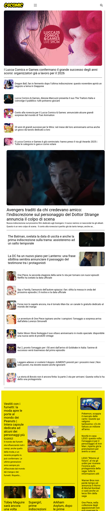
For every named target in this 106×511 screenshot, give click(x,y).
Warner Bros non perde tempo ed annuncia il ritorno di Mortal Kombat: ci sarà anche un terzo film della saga (91, 488)
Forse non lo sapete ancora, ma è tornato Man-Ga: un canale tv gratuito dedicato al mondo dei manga (60, 305)
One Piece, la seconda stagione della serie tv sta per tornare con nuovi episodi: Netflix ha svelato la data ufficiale (58, 276)
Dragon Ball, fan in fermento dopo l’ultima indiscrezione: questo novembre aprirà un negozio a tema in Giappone (58, 85)
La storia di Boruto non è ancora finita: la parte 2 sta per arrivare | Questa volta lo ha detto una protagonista (61, 378)
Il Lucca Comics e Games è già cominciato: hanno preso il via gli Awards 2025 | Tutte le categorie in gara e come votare (56, 143)
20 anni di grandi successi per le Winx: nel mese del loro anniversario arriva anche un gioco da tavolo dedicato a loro (57, 128)
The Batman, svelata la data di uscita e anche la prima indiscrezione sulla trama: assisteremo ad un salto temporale (41, 240)
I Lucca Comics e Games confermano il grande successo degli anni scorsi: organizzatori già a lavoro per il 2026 (50, 71)
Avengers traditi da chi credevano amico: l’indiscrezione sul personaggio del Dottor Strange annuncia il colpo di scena (53, 214)
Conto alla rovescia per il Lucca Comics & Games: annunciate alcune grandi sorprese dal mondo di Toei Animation (54, 114)
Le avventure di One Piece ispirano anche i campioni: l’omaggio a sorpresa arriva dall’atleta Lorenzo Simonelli (59, 320)
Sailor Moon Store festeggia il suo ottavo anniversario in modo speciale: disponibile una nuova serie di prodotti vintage (60, 334)
